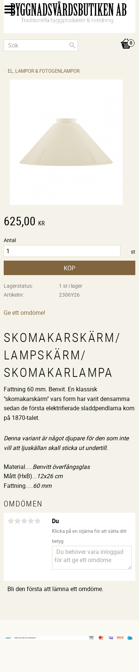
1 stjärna (10, 521)
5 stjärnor (37, 521)
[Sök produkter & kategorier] (41, 45)
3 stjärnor (24, 521)
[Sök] (72, 45)
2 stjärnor (17, 521)
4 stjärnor (30, 521)
